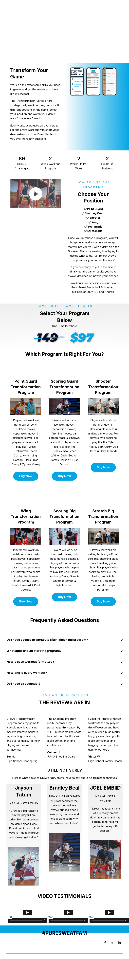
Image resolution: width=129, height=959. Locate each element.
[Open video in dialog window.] (35, 191)
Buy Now (25, 476)
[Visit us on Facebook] (105, 943)
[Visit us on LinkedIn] (119, 943)
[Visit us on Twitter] (112, 943)
